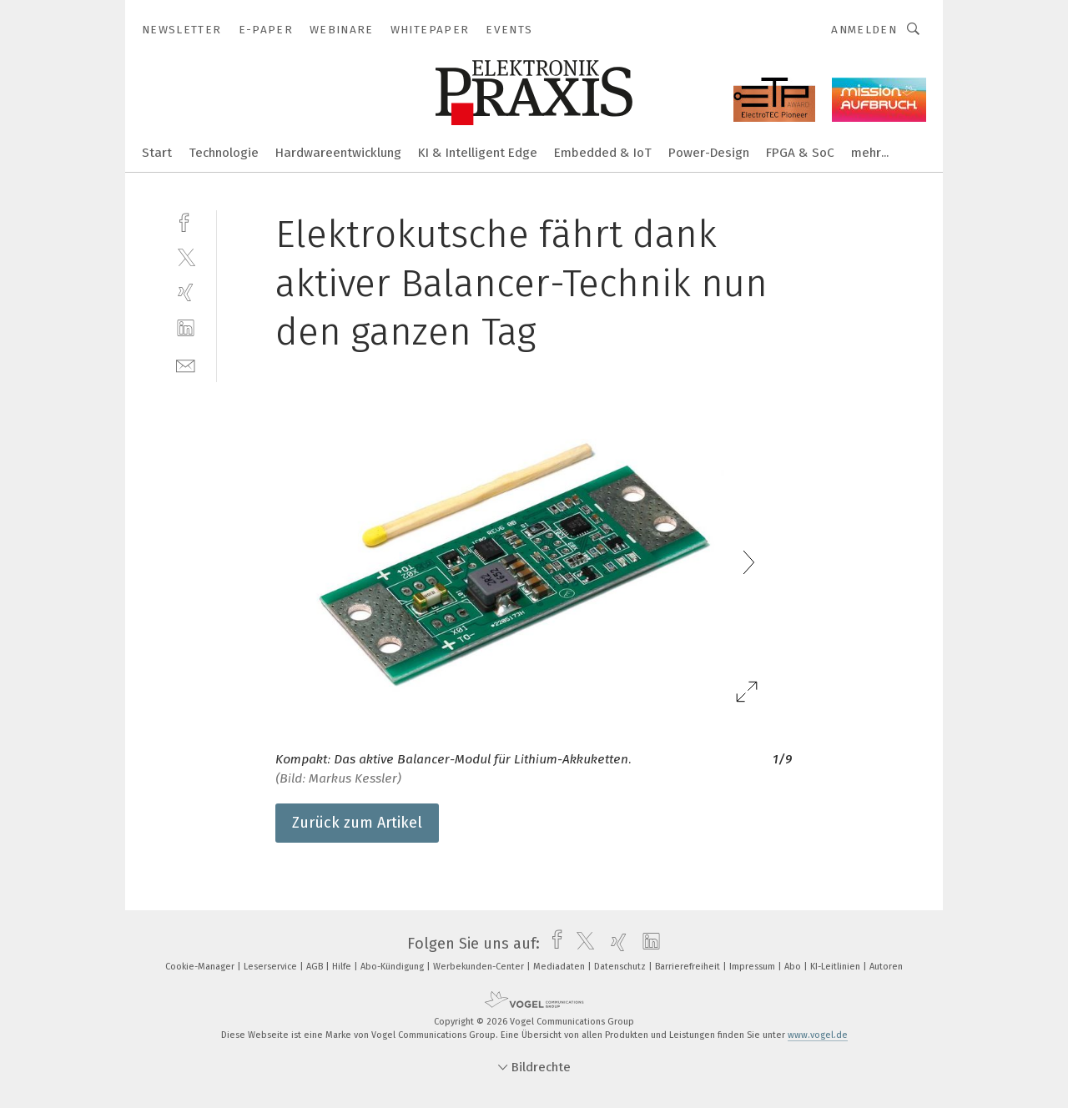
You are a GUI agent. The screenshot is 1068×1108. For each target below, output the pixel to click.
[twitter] (185, 256)
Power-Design (708, 152)
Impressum (753, 966)
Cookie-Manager (201, 966)
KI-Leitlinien (836, 966)
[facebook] (185, 220)
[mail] (185, 364)
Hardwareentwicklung (338, 152)
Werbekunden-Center (479, 966)
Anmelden (864, 30)
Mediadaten (560, 966)
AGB (315, 966)
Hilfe (343, 966)
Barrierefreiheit (689, 966)
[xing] (185, 292)
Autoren (886, 966)
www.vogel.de (818, 1035)
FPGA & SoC (800, 152)
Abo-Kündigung (393, 966)
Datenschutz (621, 966)
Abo (794, 966)
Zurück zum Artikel (357, 822)
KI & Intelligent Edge (477, 152)
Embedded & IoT (603, 152)
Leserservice (272, 966)
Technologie (224, 152)
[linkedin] (185, 328)
